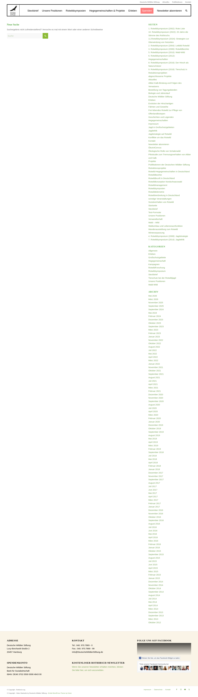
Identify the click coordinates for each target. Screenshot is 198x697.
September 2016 (156, 520)
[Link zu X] (189, 689)
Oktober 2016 (154, 517)
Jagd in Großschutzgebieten (161, 127)
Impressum (153, 124)
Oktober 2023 (154, 323)
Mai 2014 (152, 602)
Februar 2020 (154, 418)
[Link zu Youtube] (185, 689)
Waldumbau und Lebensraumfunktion (165, 226)
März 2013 (153, 619)
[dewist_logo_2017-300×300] (13, 10)
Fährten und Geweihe (158, 107)
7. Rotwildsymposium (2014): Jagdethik (166, 239)
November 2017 (155, 476)
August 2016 (154, 524)
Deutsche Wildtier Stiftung (150, 2)
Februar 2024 (154, 316)
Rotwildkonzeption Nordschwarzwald (165, 182)
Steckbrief (153, 209)
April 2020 (153, 411)
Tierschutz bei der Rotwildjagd (162, 278)
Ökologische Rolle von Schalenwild (164, 151)
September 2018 (156, 452)
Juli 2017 (152, 486)
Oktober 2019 (154, 428)
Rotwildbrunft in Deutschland (161, 178)
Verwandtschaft (155, 219)
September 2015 (156, 554)
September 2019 (156, 432)
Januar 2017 (154, 506)
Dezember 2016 (155, 510)
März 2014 (153, 609)
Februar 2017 (154, 503)
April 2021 (153, 384)
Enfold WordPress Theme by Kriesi (60, 693)
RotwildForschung (156, 267)
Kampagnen (154, 264)
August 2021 (154, 377)
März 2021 (153, 387)
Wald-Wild (153, 284)
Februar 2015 (154, 575)
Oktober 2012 (154, 622)
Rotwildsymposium (157, 271)
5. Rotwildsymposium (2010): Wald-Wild (166, 52)
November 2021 (155, 367)
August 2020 (154, 404)
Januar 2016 (154, 547)
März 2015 (153, 571)
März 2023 (153, 330)
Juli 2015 (152, 561)
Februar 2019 (154, 449)
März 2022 (153, 360)
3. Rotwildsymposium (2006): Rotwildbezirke (168, 49)
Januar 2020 (154, 422)
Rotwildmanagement (157, 185)
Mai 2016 (152, 534)
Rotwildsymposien (156, 188)
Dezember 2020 (155, 394)
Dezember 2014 (155, 581)
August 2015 (154, 558)
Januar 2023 (154, 336)
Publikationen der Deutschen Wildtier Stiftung (169, 164)
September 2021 (156, 374)
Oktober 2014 (154, 588)
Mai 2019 (152, 438)
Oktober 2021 (154, 370)
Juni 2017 (152, 490)
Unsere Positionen (156, 215)
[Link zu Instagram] (181, 689)
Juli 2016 (152, 527)
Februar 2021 (154, 391)
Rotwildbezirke (155, 175)
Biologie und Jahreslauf (159, 93)
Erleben (152, 100)
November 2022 (155, 340)
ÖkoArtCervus (154, 147)
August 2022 (154, 347)
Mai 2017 (152, 493)
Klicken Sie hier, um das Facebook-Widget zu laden (159, 658)
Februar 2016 (154, 544)
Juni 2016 (152, 530)
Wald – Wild (153, 222)
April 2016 (153, 537)
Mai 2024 (152, 313)
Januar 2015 (154, 578)
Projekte (152, 161)
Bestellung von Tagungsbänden (162, 90)
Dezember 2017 (155, 473)
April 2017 (153, 496)
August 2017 (154, 483)
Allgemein (152, 251)
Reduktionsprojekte (157, 168)
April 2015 (153, 568)
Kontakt (188, 2)
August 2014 (154, 595)
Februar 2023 (154, 333)
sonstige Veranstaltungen (159, 199)
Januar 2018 (154, 469)
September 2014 (156, 592)
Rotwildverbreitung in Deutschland (164, 195)
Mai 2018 (152, 459)
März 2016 (153, 541)
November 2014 (155, 585)
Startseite (152, 205)
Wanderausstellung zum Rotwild (163, 229)
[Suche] (186, 11)
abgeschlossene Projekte (159, 76)
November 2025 (155, 302)
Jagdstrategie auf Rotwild (159, 134)
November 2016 (155, 513)
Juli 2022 (152, 350)
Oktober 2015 (154, 551)
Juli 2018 (152, 455)
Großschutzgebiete (157, 257)
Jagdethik (152, 131)
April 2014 (153, 605)
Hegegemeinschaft (157, 261)
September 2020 (156, 401)
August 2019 (154, 435)
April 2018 (153, 462)
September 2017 (156, 479)
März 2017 (153, 500)
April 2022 (153, 357)
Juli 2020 (152, 408)
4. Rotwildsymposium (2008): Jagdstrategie (168, 236)
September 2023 (156, 326)
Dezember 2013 (155, 612)
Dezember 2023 (155, 319)
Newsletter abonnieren (158, 144)
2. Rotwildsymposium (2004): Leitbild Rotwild (168, 45)
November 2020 (155, 398)
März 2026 (153, 299)
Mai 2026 (152, 296)
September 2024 (156, 309)
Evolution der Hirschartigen (160, 103)
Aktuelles (165, 2)
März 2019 (153, 445)
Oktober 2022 (154, 343)
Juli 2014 (152, 598)
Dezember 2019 (155, 425)
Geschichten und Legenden (161, 117)
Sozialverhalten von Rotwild (161, 202)
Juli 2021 (152, 381)
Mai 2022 (152, 353)
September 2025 (156, 306)
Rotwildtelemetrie (156, 192)
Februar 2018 (154, 466)
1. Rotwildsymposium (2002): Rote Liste (166, 28)
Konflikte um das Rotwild (159, 137)
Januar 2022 (154, 364)
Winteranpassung (156, 233)
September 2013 (156, 615)
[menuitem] (149, 2)
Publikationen (177, 2)
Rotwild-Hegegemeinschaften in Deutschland (168, 171)
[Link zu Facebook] (177, 689)
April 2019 (153, 442)
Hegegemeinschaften (158, 120)
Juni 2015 (152, 564)
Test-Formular (154, 212)
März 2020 (153, 415)
